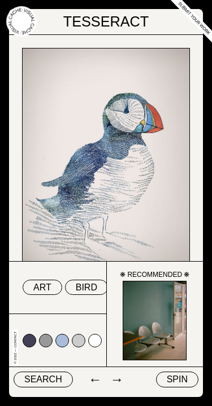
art (42, 287)
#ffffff (95, 340)
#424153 (29, 340)
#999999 (46, 340)
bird (86, 287)
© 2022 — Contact (15, 348)
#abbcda (62, 340)
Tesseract (106, 21)
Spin (177, 379)
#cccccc (78, 340)
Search (43, 379)
